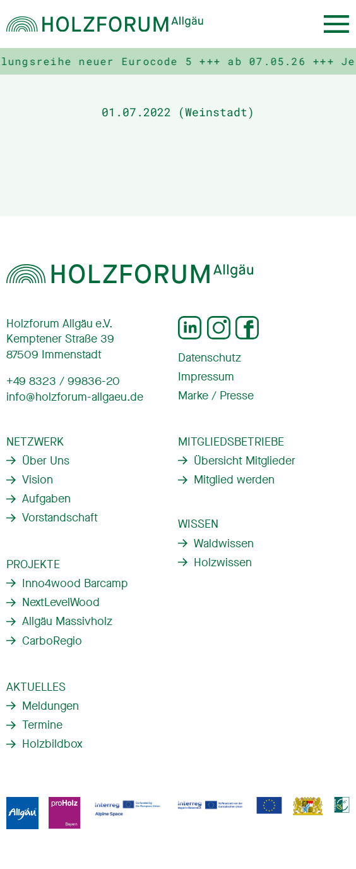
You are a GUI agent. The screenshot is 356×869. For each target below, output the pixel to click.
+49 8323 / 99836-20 (63, 381)
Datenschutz (209, 357)
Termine (42, 724)
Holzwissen (223, 562)
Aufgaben (46, 498)
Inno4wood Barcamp (75, 583)
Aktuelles (36, 687)
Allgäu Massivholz (67, 621)
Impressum (206, 376)
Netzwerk (35, 441)
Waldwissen (224, 543)
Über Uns (45, 460)
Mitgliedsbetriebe (231, 441)
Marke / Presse (216, 395)
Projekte (33, 564)
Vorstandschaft (60, 517)
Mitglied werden (234, 479)
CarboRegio (52, 640)
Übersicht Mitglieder (244, 460)
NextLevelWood (61, 602)
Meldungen (50, 706)
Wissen (198, 524)
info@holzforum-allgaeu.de (74, 396)
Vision (37, 479)
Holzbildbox (52, 743)
